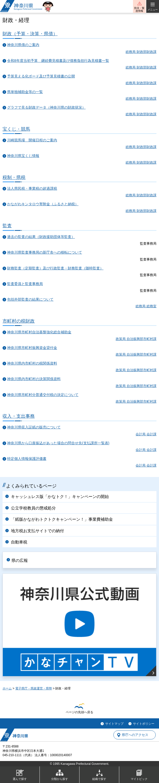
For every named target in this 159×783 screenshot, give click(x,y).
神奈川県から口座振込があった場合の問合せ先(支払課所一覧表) (58, 443)
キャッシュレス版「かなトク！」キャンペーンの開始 (60, 496)
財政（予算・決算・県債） (30, 33)
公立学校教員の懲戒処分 (33, 508)
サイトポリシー (143, 723)
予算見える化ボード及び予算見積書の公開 (41, 76)
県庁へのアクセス (135, 735)
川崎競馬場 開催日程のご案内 (32, 140)
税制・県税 (14, 177)
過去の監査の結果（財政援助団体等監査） (41, 237)
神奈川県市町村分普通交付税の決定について (42, 395)
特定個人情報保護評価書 (26, 459)
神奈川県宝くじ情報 (23, 156)
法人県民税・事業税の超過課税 (32, 188)
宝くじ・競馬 (16, 129)
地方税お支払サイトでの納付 (37, 531)
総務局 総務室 (146, 306)
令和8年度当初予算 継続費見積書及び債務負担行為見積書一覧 (58, 61)
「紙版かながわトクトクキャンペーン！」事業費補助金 (62, 519)
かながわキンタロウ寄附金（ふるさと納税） (42, 204)
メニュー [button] (153, 9)
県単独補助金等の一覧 (25, 92)
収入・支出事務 (19, 416)
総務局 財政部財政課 (141, 52)
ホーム (7, 688)
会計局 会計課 (146, 434)
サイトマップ (114, 723)
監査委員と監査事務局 (25, 284)
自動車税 (19, 542)
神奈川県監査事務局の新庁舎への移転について (44, 252)
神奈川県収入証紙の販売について (34, 427)
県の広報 (19, 560)
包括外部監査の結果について (30, 299)
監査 (7, 225)
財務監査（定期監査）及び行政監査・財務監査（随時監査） (55, 268)
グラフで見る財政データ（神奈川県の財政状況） (46, 107)
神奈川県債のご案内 (23, 45)
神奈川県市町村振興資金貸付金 (32, 348)
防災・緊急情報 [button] (139, 9)
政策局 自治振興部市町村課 (136, 339)
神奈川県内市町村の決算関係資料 (34, 379)
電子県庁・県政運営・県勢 (33, 688)
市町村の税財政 (19, 321)
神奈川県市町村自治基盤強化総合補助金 (39, 332)
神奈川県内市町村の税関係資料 (32, 363)
